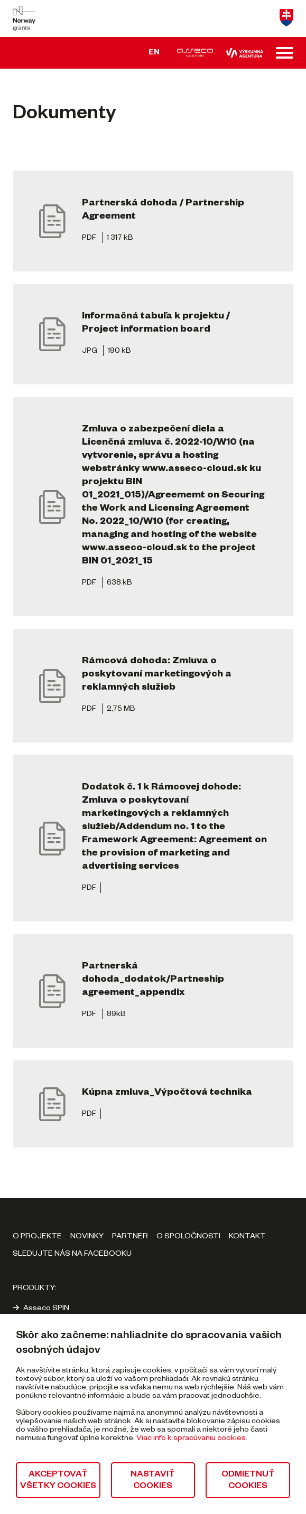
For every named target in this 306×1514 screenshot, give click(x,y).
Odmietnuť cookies (248, 1481)
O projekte (37, 1237)
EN (154, 53)
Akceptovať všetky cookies (58, 1481)
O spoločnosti (188, 1237)
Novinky (87, 1237)
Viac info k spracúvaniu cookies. (191, 1439)
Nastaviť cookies (153, 1481)
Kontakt (247, 1237)
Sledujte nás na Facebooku (72, 1254)
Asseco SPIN (46, 1309)
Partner (130, 1237)
